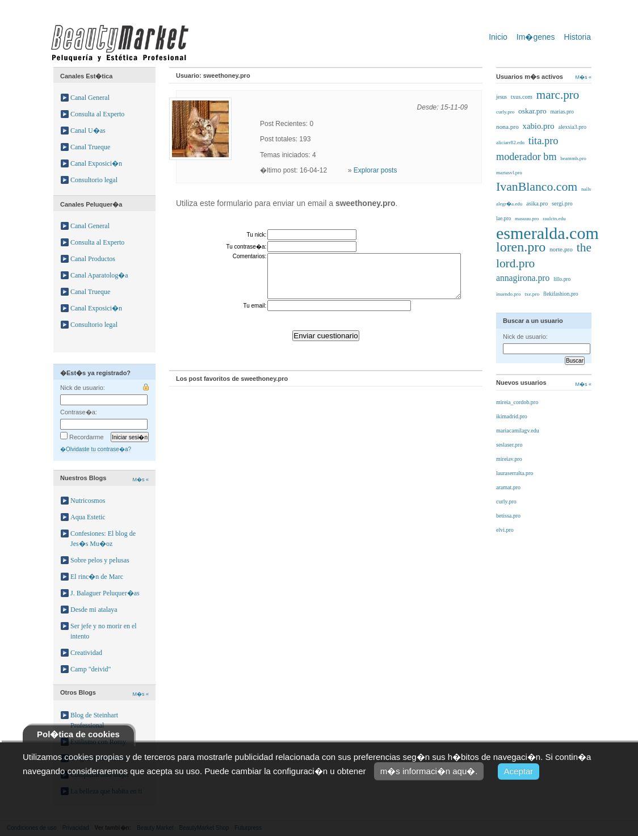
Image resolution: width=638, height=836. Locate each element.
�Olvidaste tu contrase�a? (95, 449)
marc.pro (558, 95)
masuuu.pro (527, 218)
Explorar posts (375, 170)
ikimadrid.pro (511, 416)
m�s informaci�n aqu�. (429, 771)
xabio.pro (539, 126)
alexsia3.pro (572, 127)
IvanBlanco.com (536, 187)
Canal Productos (92, 259)
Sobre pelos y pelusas (99, 560)
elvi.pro (505, 530)
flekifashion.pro (560, 294)
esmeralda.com (547, 233)
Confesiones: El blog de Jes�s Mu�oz (103, 539)
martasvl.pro (509, 172)
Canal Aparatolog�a (99, 275)
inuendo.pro (508, 294)
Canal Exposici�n (96, 163)
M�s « (140, 479)
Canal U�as (88, 131)
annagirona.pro (522, 278)
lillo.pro (561, 279)
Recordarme (82, 437)
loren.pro (520, 247)
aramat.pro (508, 487)
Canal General (90, 98)
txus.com (521, 97)
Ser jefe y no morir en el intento (103, 631)
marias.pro (562, 111)
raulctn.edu (554, 218)
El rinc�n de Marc (96, 577)
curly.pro (505, 112)
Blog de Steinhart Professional (94, 720)
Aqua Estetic (88, 517)
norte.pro (561, 249)
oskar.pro (532, 111)
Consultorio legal (93, 180)
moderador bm (526, 156)
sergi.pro (562, 203)
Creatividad (86, 653)
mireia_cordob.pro (517, 402)
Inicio (498, 36)
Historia (577, 36)
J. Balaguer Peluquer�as (105, 593)
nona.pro (507, 126)
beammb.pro (573, 158)
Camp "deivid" (90, 669)
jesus (501, 97)
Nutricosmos (87, 501)
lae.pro (503, 218)
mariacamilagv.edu (517, 430)
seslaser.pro (509, 445)
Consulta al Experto (97, 114)
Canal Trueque (90, 147)
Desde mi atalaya (93, 610)
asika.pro (537, 203)
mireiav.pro (509, 459)
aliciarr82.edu (510, 142)
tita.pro (543, 140)
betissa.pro (508, 515)
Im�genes (536, 36)
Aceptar (519, 771)
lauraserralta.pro (514, 473)
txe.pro (531, 294)
